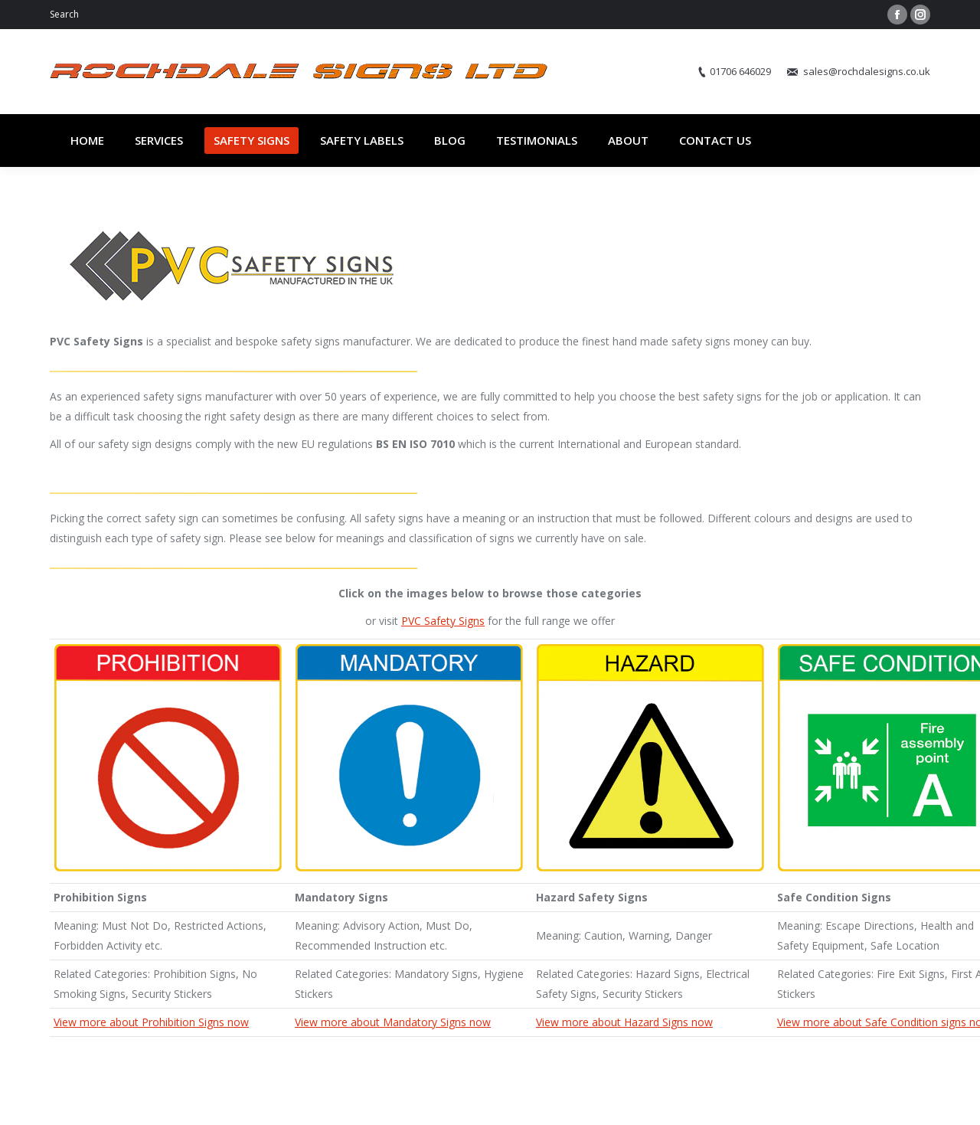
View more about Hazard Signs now (624, 1022)
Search (64, 14)
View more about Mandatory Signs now (393, 1022)
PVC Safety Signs (443, 620)
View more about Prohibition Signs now (151, 1022)
